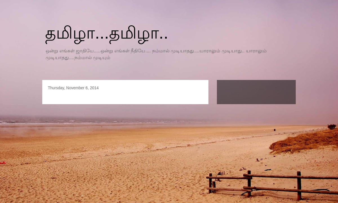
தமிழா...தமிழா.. (106, 32)
